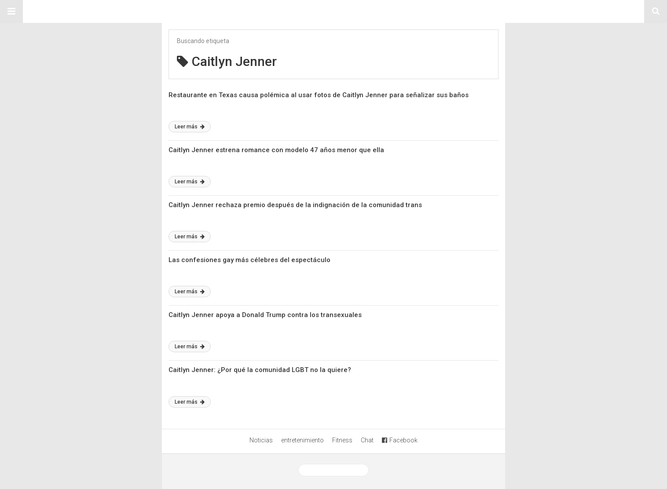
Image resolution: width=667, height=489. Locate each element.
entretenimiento (302, 440)
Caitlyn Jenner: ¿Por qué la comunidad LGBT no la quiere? (260, 370)
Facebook (400, 440)
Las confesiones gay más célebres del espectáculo (249, 260)
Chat (367, 440)
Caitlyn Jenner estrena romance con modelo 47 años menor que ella (276, 150)
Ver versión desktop (333, 470)
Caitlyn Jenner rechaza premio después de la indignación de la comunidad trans (295, 205)
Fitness (342, 440)
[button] (11, 11)
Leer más (190, 127)
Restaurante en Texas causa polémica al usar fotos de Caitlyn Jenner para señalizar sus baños (319, 95)
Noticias (261, 440)
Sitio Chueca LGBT (333, 11)
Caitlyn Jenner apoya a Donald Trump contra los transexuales (265, 315)
